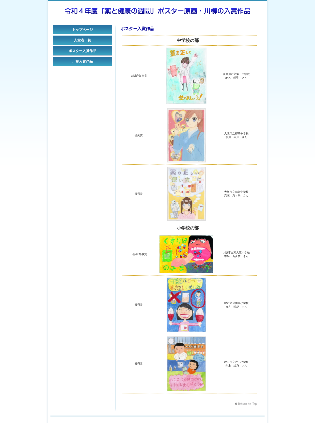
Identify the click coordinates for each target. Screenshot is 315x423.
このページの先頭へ (246, 404)
